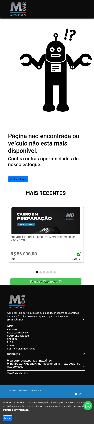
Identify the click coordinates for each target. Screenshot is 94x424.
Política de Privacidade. (16, 409)
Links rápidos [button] (46, 319)
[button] (37, 272)
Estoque (12, 329)
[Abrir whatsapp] (88, 405)
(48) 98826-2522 (17, 373)
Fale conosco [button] (46, 366)
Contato (12, 345)
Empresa (12, 339)
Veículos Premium (17, 332)
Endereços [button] (46, 354)
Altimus (37, 390)
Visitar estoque (18, 179)
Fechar (7, 418)
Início (10, 326)
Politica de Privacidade (21, 348)
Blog (10, 342)
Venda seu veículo (18, 335)
